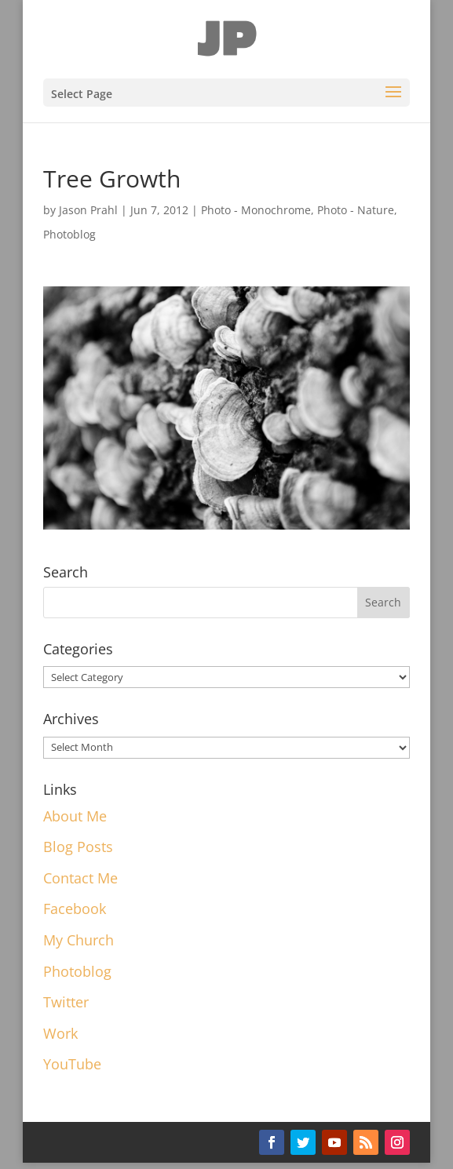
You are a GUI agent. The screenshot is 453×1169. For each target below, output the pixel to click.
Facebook (74, 908)
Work (60, 1033)
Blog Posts (78, 846)
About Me (75, 816)
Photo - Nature (355, 209)
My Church (78, 939)
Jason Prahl (88, 209)
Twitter (66, 1001)
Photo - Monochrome (256, 209)
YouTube (72, 1063)
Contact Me (80, 878)
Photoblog (69, 234)
